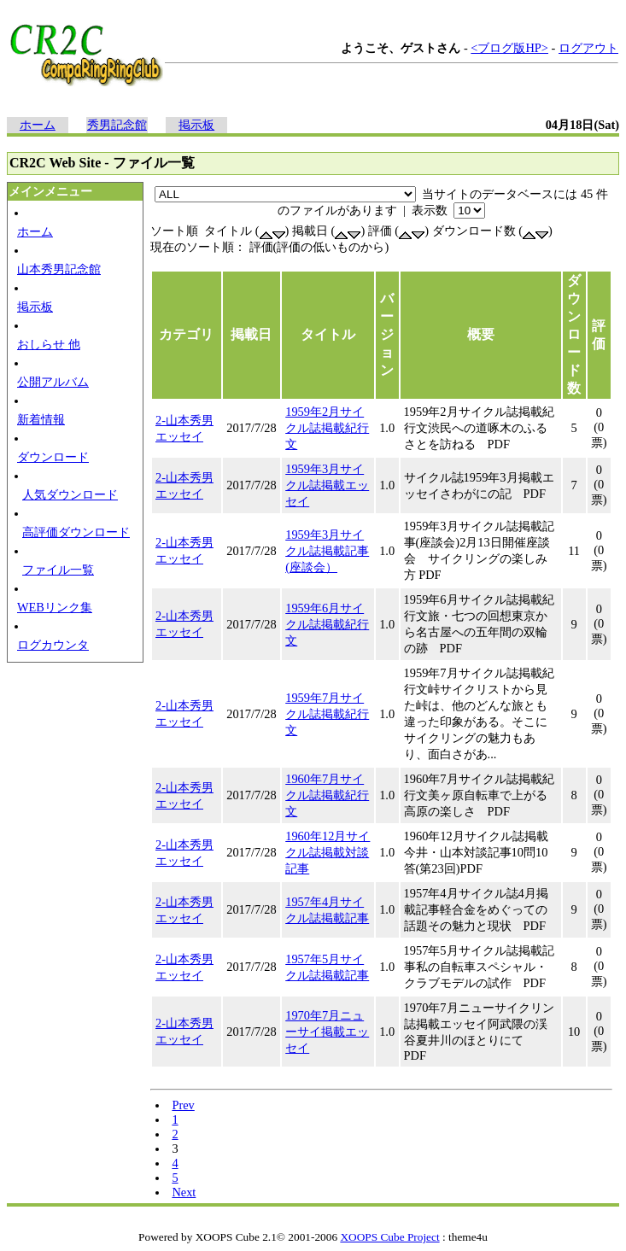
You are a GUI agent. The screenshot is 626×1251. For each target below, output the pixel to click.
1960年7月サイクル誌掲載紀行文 (327, 795)
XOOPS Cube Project (389, 1237)
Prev (183, 1105)
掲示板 (196, 125)
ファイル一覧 (58, 569)
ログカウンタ (53, 645)
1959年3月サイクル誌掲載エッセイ (327, 485)
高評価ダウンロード (76, 532)
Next (184, 1192)
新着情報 (41, 419)
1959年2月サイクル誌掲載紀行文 (327, 428)
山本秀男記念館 (59, 269)
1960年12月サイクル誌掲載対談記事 (327, 852)
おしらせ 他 (48, 344)
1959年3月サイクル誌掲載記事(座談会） (327, 551)
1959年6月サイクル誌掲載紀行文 (327, 624)
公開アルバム (53, 382)
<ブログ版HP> (509, 48)
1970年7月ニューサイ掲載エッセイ (327, 1031)
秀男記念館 (117, 125)
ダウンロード (53, 457)
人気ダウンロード (70, 494)
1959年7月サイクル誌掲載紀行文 (327, 714)
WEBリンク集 (54, 607)
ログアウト (588, 48)
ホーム (38, 125)
